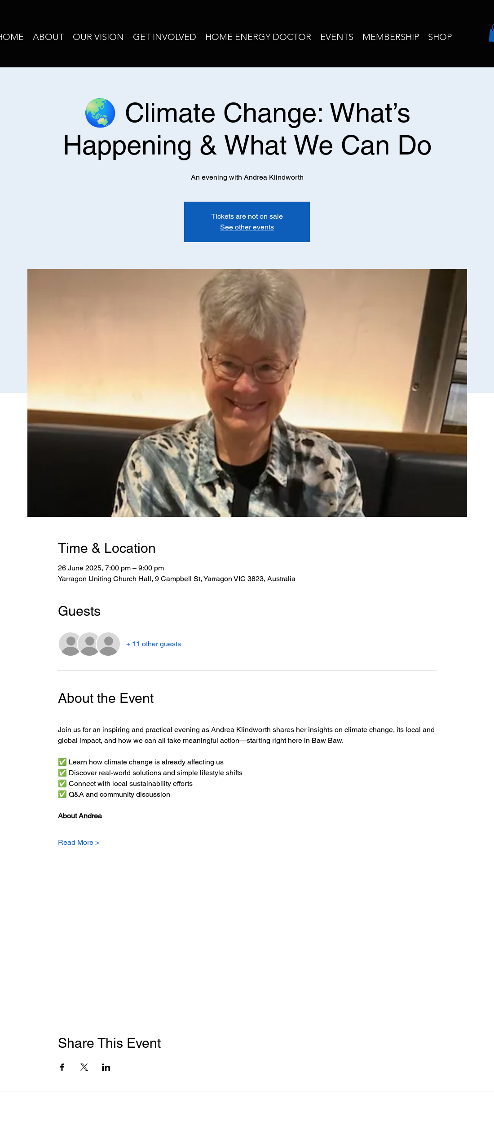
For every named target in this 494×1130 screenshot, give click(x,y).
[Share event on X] (84, 1067)
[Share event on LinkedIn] (106, 1067)
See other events (247, 227)
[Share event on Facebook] (62, 1067)
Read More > (78, 842)
